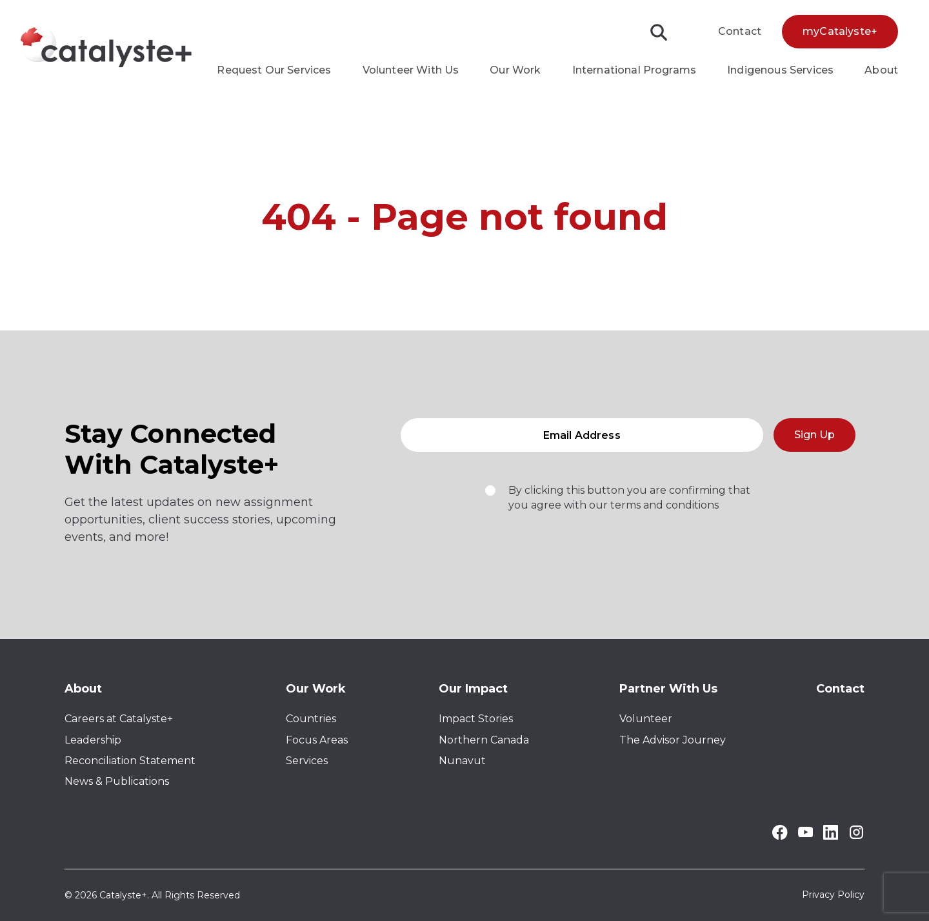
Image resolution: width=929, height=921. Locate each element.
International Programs (634, 70)
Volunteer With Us (411, 70)
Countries (311, 719)
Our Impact (473, 689)
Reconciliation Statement (130, 760)
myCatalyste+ (840, 31)
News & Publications (117, 781)
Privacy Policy (833, 895)
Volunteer (645, 719)
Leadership (93, 740)
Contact (739, 31)
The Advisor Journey (672, 740)
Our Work (515, 70)
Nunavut (462, 760)
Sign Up (814, 438)
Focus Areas (317, 740)
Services (307, 760)
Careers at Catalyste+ (119, 719)
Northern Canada (484, 740)
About (881, 70)
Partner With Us (668, 689)
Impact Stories (476, 719)
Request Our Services (274, 70)
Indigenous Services (780, 70)
